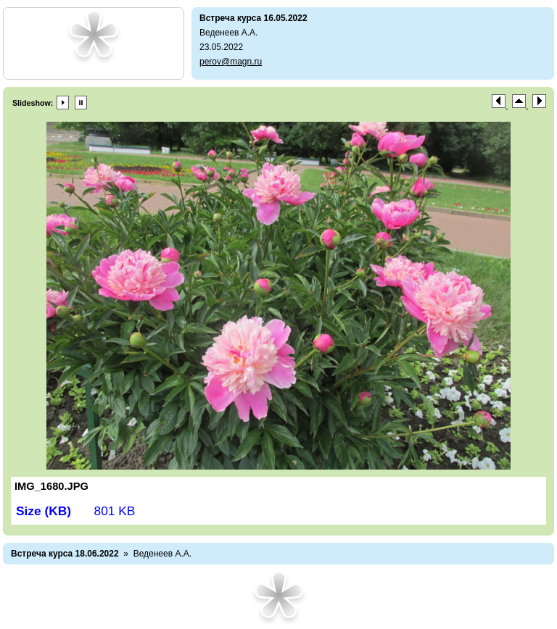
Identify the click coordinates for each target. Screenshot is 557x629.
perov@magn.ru (230, 62)
